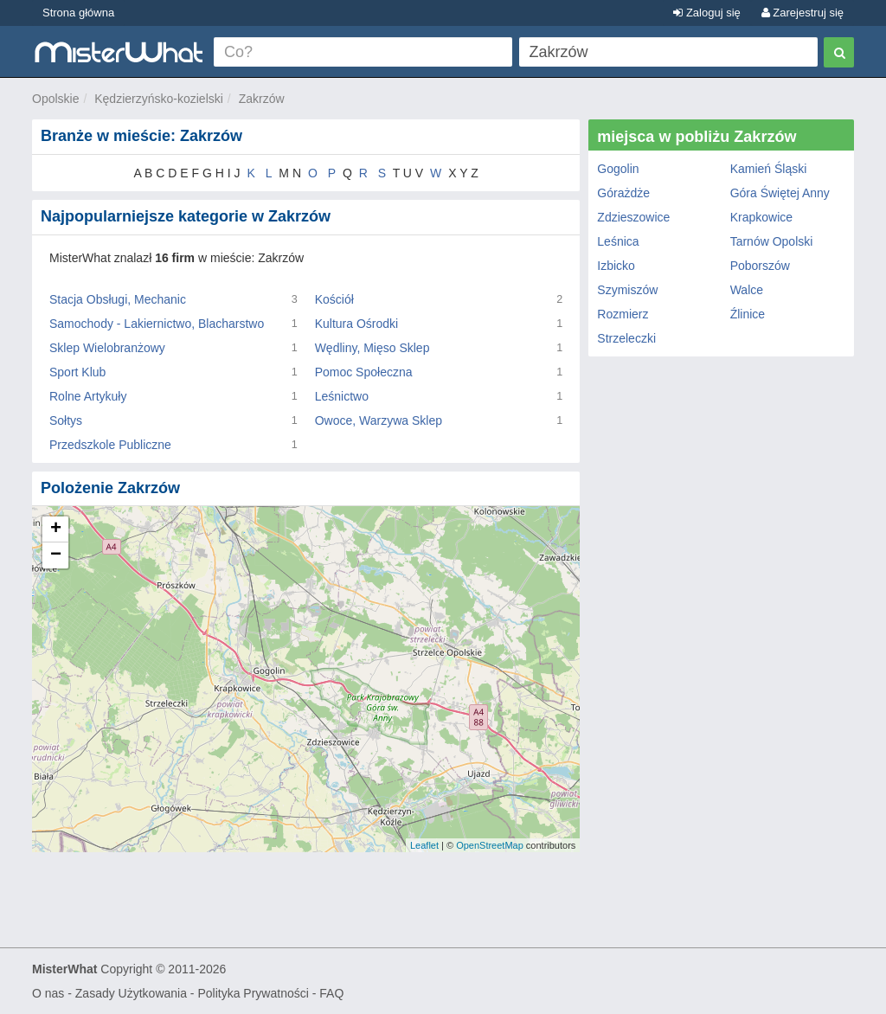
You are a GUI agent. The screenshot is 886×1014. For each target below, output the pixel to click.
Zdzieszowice (633, 217)
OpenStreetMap (489, 845)
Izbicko (616, 266)
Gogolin (618, 169)
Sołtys (65, 420)
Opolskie (55, 99)
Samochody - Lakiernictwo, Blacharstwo (156, 324)
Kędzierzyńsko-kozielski (158, 99)
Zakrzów (262, 99)
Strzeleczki (626, 338)
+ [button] (55, 529)
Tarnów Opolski (771, 241)
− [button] (55, 555)
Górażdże (623, 193)
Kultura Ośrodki (356, 324)
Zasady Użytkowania (131, 993)
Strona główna (78, 12)
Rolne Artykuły (87, 396)
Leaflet (424, 845)
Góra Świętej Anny (780, 193)
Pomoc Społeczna (364, 372)
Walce (746, 290)
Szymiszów (627, 290)
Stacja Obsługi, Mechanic (117, 299)
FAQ (331, 993)
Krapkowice (761, 217)
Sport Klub (77, 372)
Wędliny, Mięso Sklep (372, 348)
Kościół (334, 299)
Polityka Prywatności (252, 993)
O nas (48, 993)
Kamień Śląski (768, 169)
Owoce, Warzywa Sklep (378, 420)
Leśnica (618, 241)
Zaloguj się (706, 12)
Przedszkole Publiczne (110, 445)
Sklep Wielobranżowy (107, 348)
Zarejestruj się (802, 12)
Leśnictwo (342, 396)
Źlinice (747, 314)
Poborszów (760, 266)
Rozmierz (622, 314)
